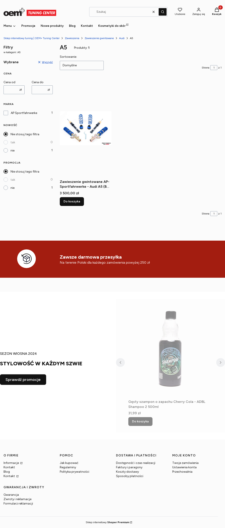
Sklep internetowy (107, 522)
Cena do (38, 82)
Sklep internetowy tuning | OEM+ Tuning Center (32, 38)
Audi (122, 38)
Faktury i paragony (129, 467)
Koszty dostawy (127, 472)
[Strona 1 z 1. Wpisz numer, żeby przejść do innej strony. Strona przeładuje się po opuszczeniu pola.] (213, 67)
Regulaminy (68, 467)
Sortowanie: (68, 57)
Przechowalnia (182, 472)
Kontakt (9, 467)
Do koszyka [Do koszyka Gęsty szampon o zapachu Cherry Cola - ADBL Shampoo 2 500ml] (140, 421)
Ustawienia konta (184, 467)
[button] (163, 12)
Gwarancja (11, 495)
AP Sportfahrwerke (24, 113)
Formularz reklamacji (18, 503)
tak (13, 142)
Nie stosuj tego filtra (25, 134)
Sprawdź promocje (23, 379)
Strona (205, 67)
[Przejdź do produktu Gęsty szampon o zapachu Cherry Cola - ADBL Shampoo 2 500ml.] (170, 348)
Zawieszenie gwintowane (99, 38)
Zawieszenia (72, 38)
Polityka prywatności (74, 472)
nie (13, 150)
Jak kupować (69, 463)
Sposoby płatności (129, 476)
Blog (7, 472)
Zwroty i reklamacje (17, 499)
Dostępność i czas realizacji (135, 463)
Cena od (9, 82)
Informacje (12, 463)
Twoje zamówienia (185, 463)
